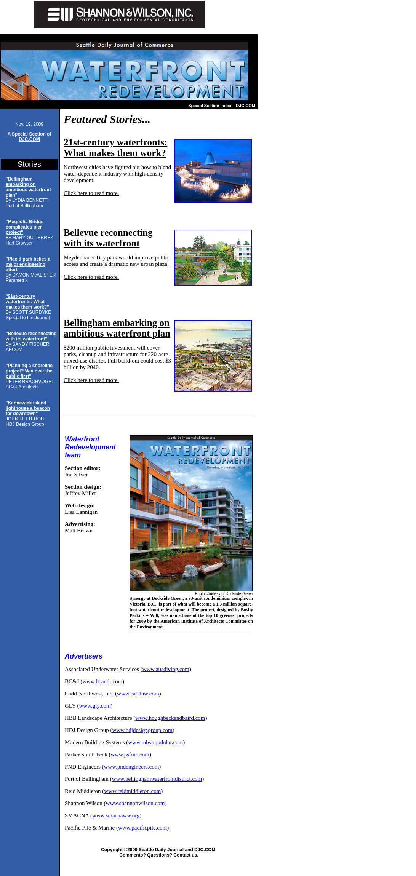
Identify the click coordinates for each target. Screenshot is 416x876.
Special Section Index (209, 105)
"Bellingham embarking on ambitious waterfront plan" (28, 187)
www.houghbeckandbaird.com (170, 718)
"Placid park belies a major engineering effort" (28, 264)
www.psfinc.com (129, 754)
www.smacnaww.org (115, 815)
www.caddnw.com (138, 694)
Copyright (112, 849)
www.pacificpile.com (142, 828)
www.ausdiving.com (165, 669)
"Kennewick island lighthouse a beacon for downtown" (28, 408)
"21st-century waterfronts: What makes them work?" (27, 302)
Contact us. (185, 855)
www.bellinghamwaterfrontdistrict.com (157, 779)
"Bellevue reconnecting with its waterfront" (31, 336)
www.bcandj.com (102, 681)
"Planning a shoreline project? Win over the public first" (29, 371)
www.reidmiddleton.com (132, 791)
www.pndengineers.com (131, 767)
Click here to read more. (91, 193)
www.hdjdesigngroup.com (142, 730)
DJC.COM (245, 105)
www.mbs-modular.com (155, 742)
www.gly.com (95, 706)
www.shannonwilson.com (135, 803)
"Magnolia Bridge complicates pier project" (24, 227)
